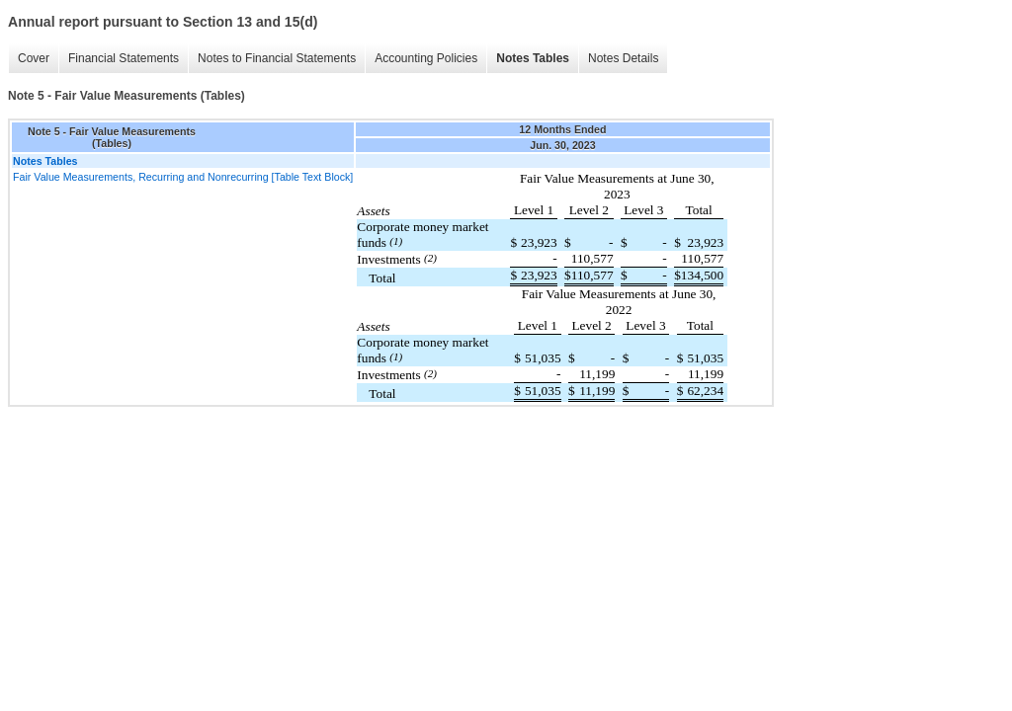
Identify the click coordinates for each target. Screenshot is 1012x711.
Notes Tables (532, 58)
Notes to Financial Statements (277, 58)
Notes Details (623, 58)
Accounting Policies (426, 58)
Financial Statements (123, 58)
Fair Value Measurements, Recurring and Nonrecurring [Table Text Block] (183, 177)
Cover (33, 58)
